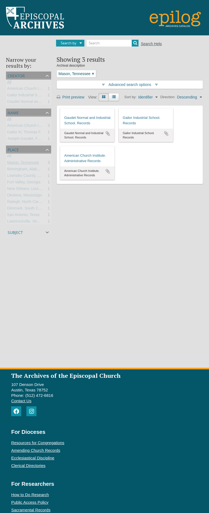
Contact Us (21, 400)
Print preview (70, 97)
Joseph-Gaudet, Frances (28, 139)
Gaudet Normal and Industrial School (38, 102)
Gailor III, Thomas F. (24, 133)
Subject (15, 232)
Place (13, 149)
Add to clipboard (107, 133)
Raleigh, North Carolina (27, 202)
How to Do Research (30, 494)
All (9, 83)
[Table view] (114, 97)
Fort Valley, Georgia (23, 183)
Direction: (167, 97)
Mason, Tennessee (23, 163)
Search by (68, 43)
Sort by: (130, 97)
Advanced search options (129, 84)
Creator (16, 75)
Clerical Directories (28, 465)
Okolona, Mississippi (24, 196)
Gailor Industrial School (27, 96)
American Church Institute (29, 89)
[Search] (113, 43)
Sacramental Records (30, 510)
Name (13, 112)
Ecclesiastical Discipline (32, 458)
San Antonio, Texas (23, 216)
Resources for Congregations (37, 442)
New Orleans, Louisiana (27, 189)
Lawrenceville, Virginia (26, 222)
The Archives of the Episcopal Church (66, 375)
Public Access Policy (29, 502)
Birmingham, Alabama (25, 170)
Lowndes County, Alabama (29, 176)
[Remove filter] (93, 73)
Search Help (151, 44)
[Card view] (104, 97)
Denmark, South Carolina (28, 209)
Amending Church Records (35, 450)
